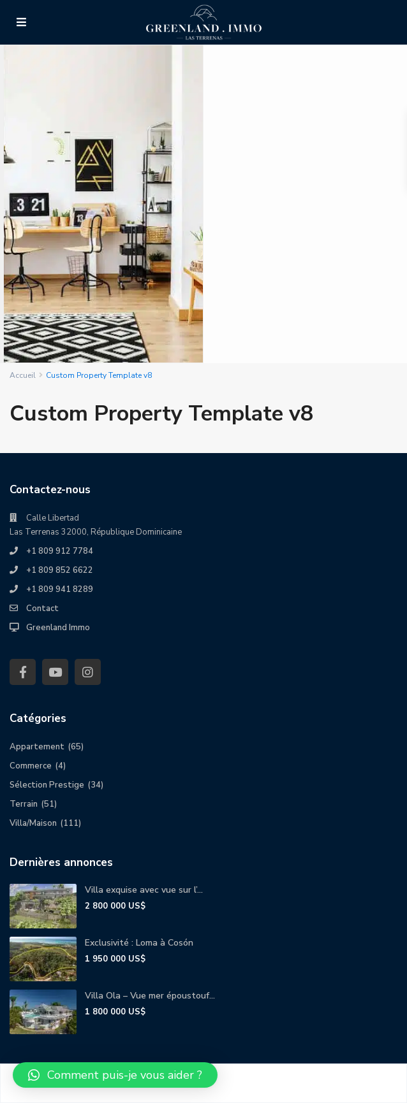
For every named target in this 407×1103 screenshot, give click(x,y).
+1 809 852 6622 (59, 570)
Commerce (31, 766)
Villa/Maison (33, 823)
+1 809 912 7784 (59, 551)
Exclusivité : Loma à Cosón (139, 943)
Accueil (23, 375)
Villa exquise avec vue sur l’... (144, 890)
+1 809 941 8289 (59, 589)
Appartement (37, 747)
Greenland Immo (58, 627)
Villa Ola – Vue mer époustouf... (150, 996)
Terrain (24, 804)
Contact (42, 608)
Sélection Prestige (47, 785)
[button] (115, 1075)
